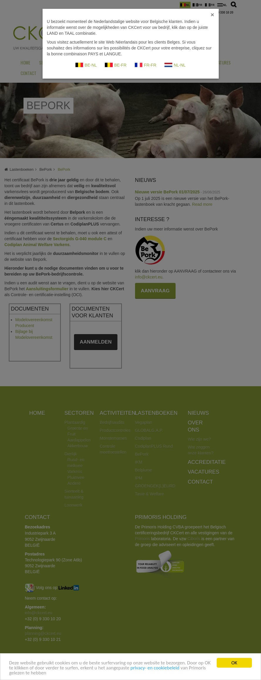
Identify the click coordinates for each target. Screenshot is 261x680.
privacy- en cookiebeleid (154, 668)
